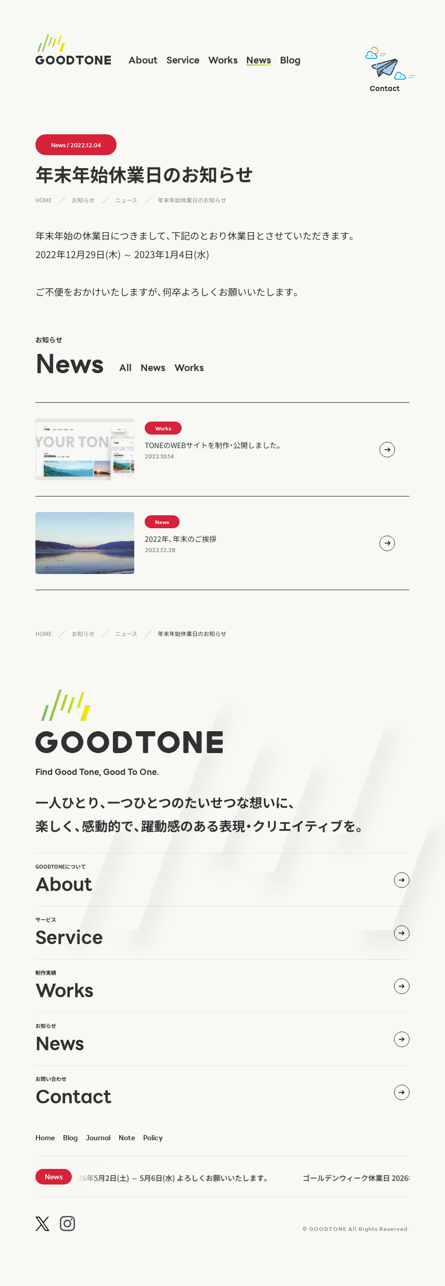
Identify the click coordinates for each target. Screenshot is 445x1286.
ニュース (126, 200)
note (127, 1137)
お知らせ (83, 200)
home (45, 1137)
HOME (43, 200)
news (258, 60)
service (183, 60)
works (223, 60)
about (143, 60)
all (125, 367)
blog (290, 60)
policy (153, 1137)
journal (98, 1137)
